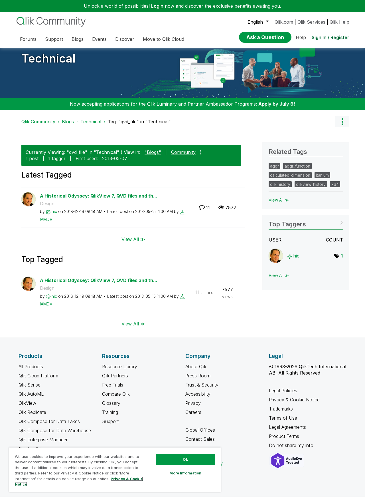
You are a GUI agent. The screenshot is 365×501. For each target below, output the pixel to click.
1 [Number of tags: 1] (342, 260)
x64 (335, 188)
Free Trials (112, 389)
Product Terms (284, 440)
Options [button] (342, 126)
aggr (274, 170)
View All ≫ (133, 243)
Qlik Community (38, 126)
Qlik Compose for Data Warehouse (55, 435)
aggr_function (297, 170)
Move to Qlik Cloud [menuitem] (163, 39)
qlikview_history (311, 188)
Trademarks (281, 413)
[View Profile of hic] (54, 215)
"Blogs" (153, 156)
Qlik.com (284, 22)
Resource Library (119, 371)
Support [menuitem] (54, 39)
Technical (48, 63)
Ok (185, 459)
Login (157, 6)
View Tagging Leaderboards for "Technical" (306, 226)
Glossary (111, 407)
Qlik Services (311, 22)
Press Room (197, 380)
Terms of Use (283, 422)
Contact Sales (200, 443)
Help (301, 37)
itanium (322, 179)
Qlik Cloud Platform (38, 380)
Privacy (193, 407)
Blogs (68, 126)
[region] (115, 469)
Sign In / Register (330, 37)
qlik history (280, 188)
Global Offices (200, 434)
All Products (31, 371)
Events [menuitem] (99, 39)
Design (47, 208)
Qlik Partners (115, 380)
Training (110, 416)
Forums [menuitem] (28, 39)
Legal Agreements (287, 431)
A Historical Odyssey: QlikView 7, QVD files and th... (98, 200)
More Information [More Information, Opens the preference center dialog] (185, 473)
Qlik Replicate (32, 416)
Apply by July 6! (276, 108)
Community (183, 156)
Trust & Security (201, 389)
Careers (193, 416)
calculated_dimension (290, 179)
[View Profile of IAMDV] (46, 223)
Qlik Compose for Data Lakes (49, 425)
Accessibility (197, 398)
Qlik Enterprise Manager (43, 444)
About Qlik (195, 371)
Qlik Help (339, 22)
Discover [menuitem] (124, 39)
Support (110, 425)
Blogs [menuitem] (78, 39)
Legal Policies (283, 395)
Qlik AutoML (31, 398)
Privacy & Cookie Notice (294, 404)
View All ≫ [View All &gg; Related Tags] (279, 204)
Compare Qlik (116, 398)
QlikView (27, 407)
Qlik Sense (29, 389)
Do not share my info (292, 449)
